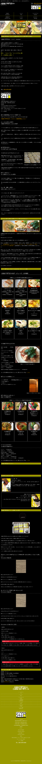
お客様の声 (7, 18)
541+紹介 (7, 14)
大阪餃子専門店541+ (8, 3)
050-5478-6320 (37, 3)
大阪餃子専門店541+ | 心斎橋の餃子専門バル (21, 760)
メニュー (21, 14)
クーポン (21, 18)
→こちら (28, 372)
